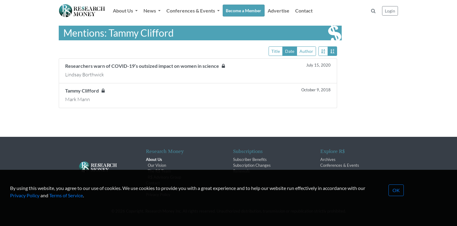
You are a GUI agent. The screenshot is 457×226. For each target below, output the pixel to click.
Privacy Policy (24, 204)
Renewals (241, 171)
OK (396, 199)
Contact (304, 10)
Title (275, 51)
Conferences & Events (339, 165)
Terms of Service (66, 204)
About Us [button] (123, 10)
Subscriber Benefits (250, 159)
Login (390, 10)
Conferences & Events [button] (191, 10)
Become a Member (243, 10)
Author (306, 51)
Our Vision (157, 165)
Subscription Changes (252, 165)
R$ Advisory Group (164, 177)
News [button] (150, 10)
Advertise (278, 10)
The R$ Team (159, 171)
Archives (328, 159)
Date (289, 51)
